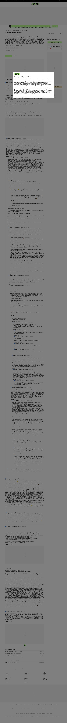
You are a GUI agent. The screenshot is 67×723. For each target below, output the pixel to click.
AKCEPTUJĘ (49, 95)
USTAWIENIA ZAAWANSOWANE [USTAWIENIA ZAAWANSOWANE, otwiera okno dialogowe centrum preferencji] (21, 95)
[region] (33, 85)
